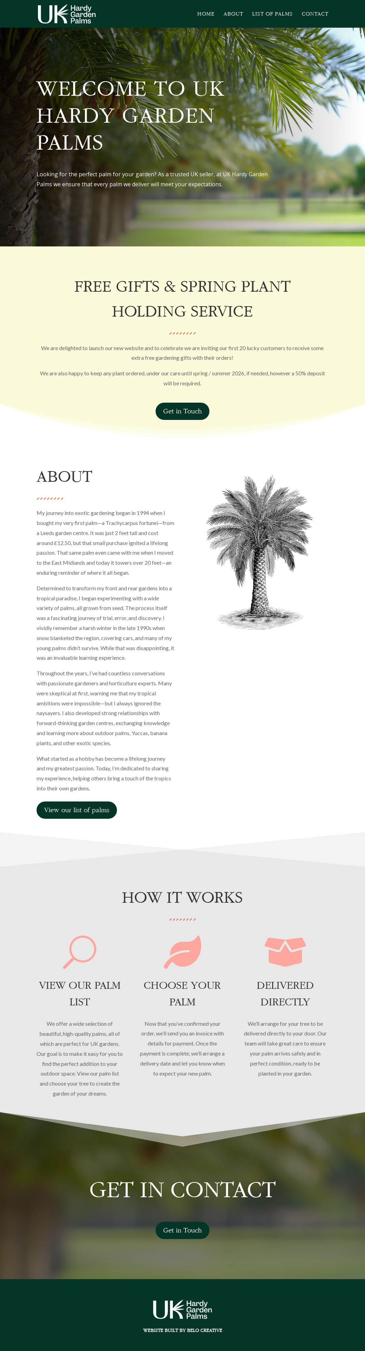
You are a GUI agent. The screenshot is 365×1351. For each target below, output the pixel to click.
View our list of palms (76, 810)
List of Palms (272, 14)
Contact (315, 14)
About (233, 14)
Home (206, 14)
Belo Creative (204, 1330)
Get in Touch (182, 411)
